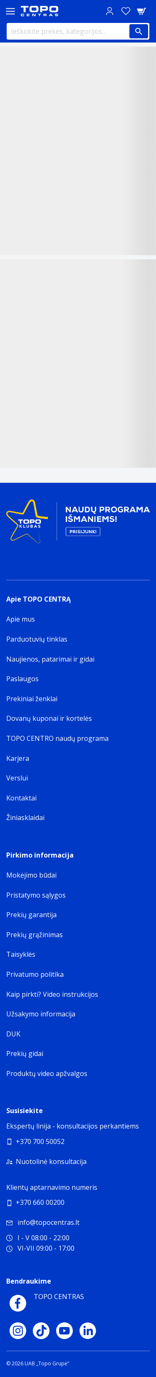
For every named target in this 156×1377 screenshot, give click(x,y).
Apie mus (20, 619)
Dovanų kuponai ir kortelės (49, 718)
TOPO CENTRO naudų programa (57, 738)
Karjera (17, 758)
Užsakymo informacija (40, 1013)
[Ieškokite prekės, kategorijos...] (78, 31)
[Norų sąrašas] (126, 11)
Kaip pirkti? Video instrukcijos (52, 994)
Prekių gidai (24, 1053)
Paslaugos (22, 678)
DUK (13, 1033)
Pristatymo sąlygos (36, 895)
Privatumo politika (35, 974)
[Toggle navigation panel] (10, 11)
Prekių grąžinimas (34, 934)
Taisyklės (20, 954)
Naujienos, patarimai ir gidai (50, 659)
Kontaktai (21, 798)
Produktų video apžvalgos (46, 1073)
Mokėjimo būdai (31, 875)
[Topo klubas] (78, 525)
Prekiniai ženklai (31, 698)
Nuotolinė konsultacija (51, 1161)
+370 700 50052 (40, 1141)
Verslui (17, 778)
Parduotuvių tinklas (36, 639)
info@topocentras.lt (42, 1222)
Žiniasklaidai (25, 817)
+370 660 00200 (40, 1202)
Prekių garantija (31, 914)
